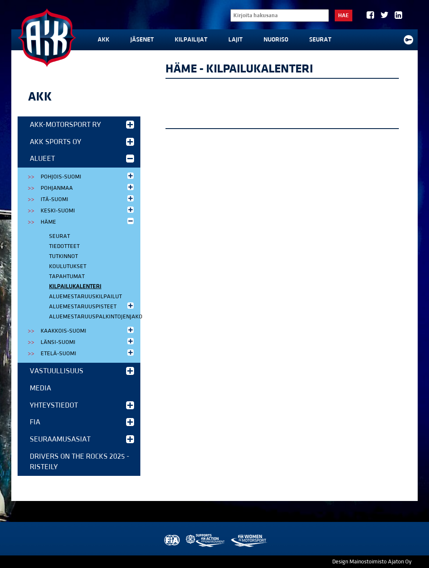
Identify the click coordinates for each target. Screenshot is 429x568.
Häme (88, 221)
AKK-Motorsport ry (82, 124)
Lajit (235, 40)
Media (40, 388)
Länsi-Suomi (88, 341)
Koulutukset (67, 266)
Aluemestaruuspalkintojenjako (94, 316)
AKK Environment (206, 540)
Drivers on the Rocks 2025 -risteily (79, 462)
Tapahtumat (67, 276)
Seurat (320, 40)
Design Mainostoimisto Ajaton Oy (371, 561)
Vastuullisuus (82, 371)
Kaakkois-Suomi (88, 330)
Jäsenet (142, 40)
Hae (343, 15)
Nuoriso (276, 40)
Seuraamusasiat (82, 439)
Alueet (82, 158)
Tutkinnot (63, 256)
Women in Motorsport (248, 540)
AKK (103, 40)
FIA (82, 422)
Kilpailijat (191, 40)
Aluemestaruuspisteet (92, 306)
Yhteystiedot (82, 405)
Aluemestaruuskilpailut (85, 296)
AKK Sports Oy (82, 142)
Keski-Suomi (88, 210)
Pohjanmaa (88, 187)
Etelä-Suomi (88, 353)
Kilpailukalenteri (75, 286)
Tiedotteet (64, 246)
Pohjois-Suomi (88, 176)
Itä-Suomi (88, 198)
